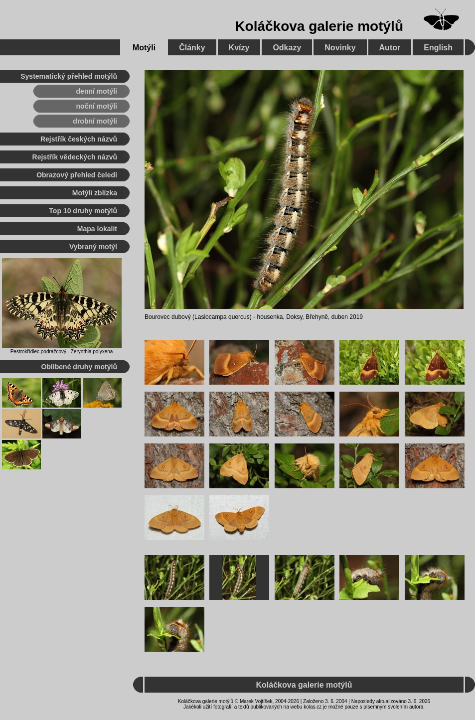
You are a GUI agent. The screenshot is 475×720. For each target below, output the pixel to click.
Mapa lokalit (97, 229)
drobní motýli (95, 121)
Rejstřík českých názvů (78, 139)
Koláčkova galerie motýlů (319, 26)
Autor (390, 47)
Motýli (144, 47)
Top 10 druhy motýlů (83, 211)
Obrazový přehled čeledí (76, 175)
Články (192, 47)
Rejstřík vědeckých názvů (74, 157)
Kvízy (239, 47)
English (438, 47)
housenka (270, 316)
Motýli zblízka (94, 193)
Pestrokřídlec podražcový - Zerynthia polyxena (61, 351)
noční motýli (96, 106)
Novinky (339, 47)
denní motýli (96, 91)
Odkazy (287, 47)
